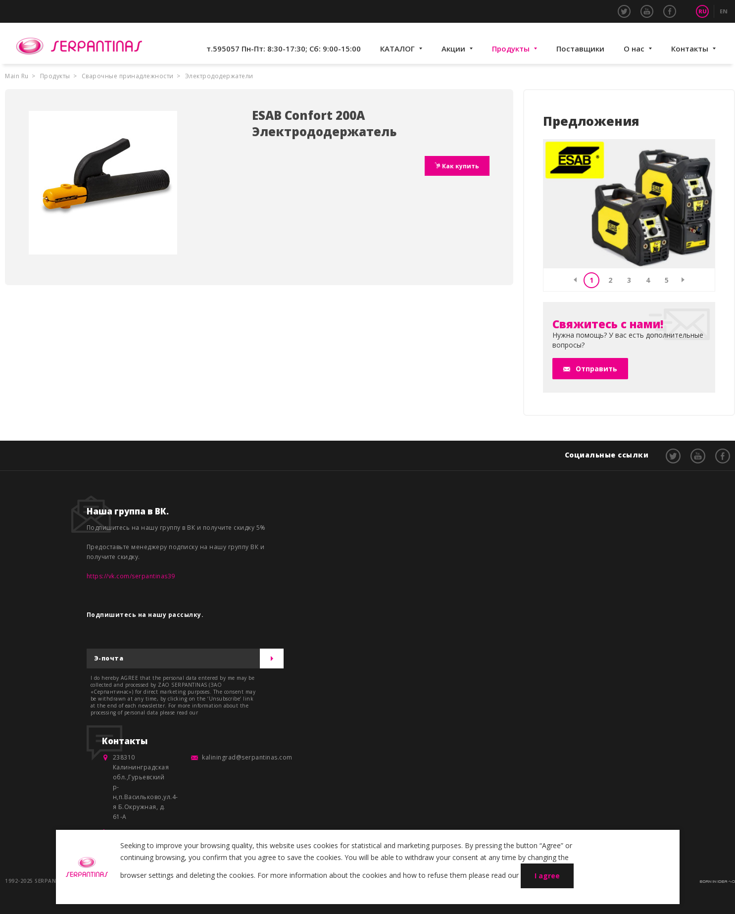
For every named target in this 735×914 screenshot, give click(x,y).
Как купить (460, 166)
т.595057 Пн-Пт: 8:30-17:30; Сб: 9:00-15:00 (283, 48)
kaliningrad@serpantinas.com (247, 757)
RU (702, 11)
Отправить (596, 368)
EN (724, 11)
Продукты (511, 48)
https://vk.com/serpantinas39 (131, 576)
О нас (634, 48)
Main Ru (17, 76)
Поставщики (580, 48)
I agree (547, 875)
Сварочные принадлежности (128, 76)
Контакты (689, 48)
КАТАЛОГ (397, 48)
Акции (453, 48)
